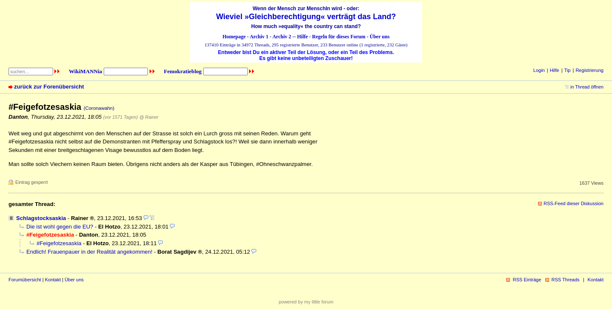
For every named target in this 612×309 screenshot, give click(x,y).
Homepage (234, 37)
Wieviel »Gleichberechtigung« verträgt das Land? (306, 16)
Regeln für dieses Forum (338, 37)
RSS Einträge (527, 279)
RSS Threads (566, 279)
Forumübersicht (24, 279)
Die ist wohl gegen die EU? (59, 226)
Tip (567, 70)
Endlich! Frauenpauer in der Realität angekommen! (89, 252)
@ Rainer (149, 117)
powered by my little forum (306, 301)
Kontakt (53, 279)
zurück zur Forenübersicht (49, 86)
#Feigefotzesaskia (59, 243)
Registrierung (589, 70)
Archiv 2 (281, 37)
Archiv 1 (258, 37)
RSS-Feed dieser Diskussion (574, 203)
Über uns (380, 37)
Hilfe (302, 37)
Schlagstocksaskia (41, 218)
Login (539, 70)
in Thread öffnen (587, 86)
